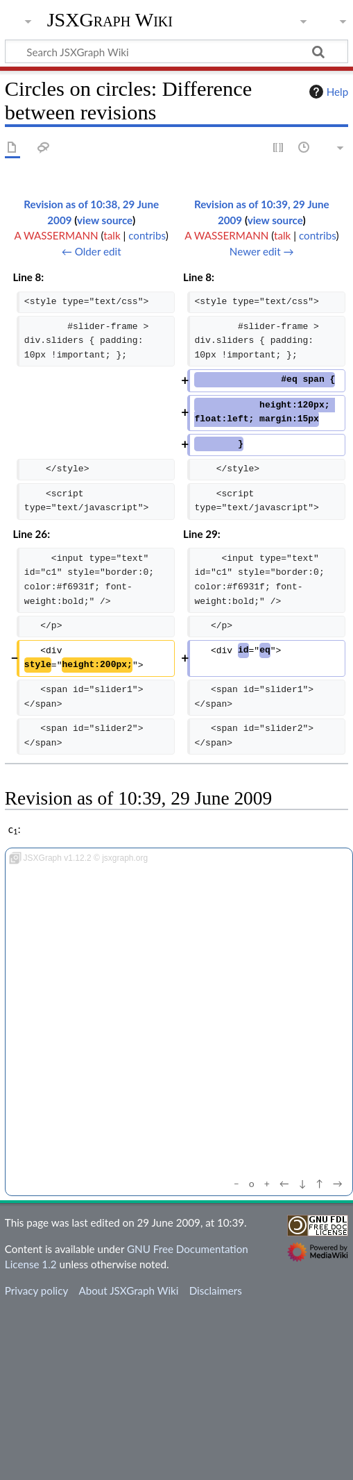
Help (327, 92)
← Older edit (91, 251)
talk (111, 235)
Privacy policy (36, 1290)
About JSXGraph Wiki (128, 1290)
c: (14, 829)
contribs (146, 235)
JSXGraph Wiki (110, 20)
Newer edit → (262, 251)
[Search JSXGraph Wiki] (176, 51)
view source (104, 220)
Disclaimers (215, 1290)
